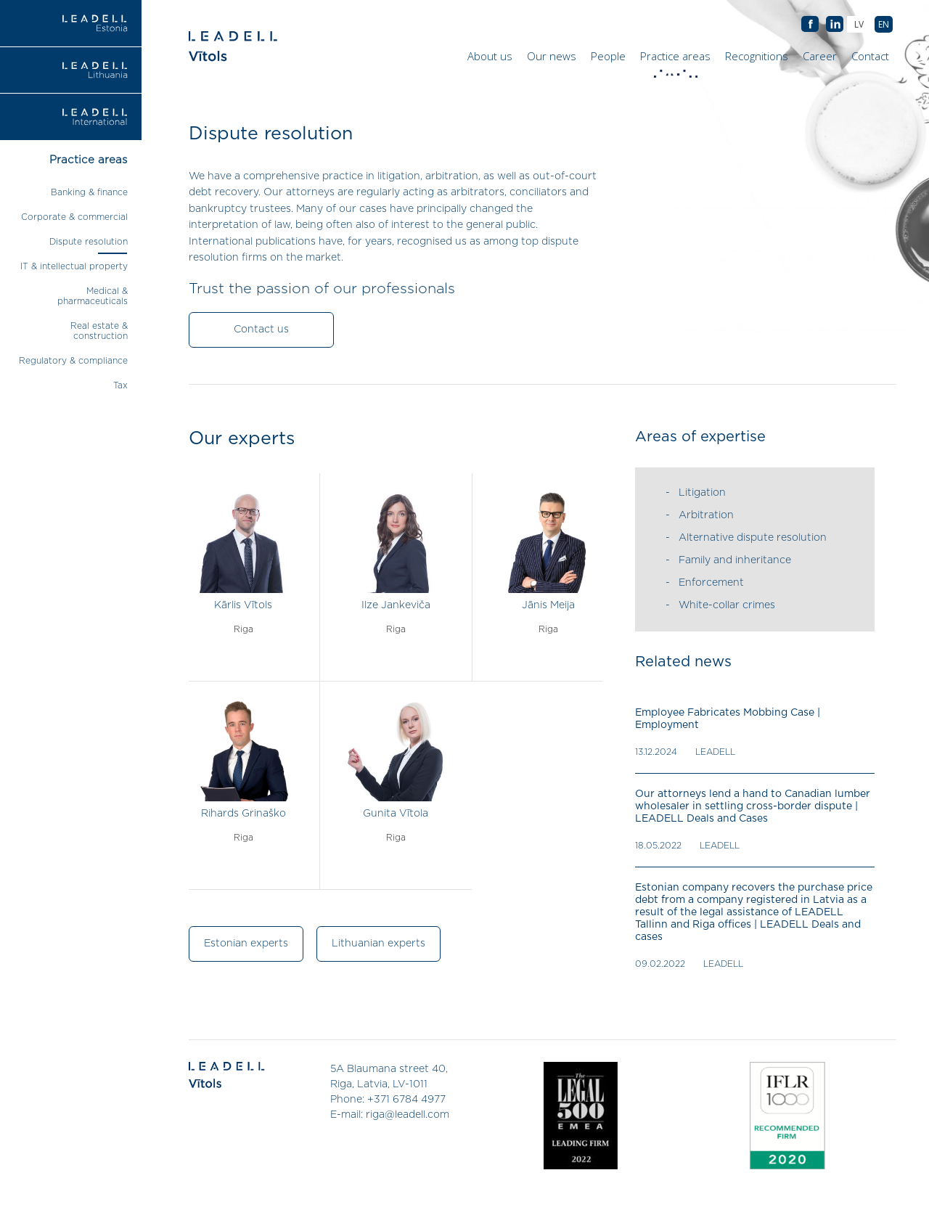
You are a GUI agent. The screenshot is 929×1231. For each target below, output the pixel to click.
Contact (870, 56)
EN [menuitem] (883, 24)
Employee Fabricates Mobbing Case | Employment (727, 719)
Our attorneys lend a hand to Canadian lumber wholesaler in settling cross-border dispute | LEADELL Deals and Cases (752, 806)
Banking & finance (89, 192)
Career (820, 56)
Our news (551, 56)
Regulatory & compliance (73, 360)
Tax (120, 385)
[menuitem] (884, 24)
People (608, 56)
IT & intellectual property (74, 266)
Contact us (261, 329)
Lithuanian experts (378, 943)
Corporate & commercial (74, 217)
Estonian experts (246, 943)
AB (834, 24)
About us (489, 56)
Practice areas (677, 59)
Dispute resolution (88, 241)
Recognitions (756, 56)
